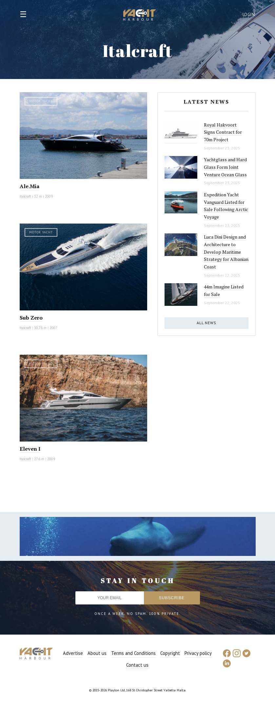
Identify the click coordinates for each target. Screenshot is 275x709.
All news (206, 322)
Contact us (137, 665)
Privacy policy (198, 653)
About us (97, 653)
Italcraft (25, 196)
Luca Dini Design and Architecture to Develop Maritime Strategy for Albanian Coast (226, 252)
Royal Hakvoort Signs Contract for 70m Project (223, 132)
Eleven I (30, 448)
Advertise (73, 653)
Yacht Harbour (139, 15)
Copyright (170, 653)
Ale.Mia (29, 186)
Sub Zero (31, 317)
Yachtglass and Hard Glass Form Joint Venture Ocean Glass (225, 166)
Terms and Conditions (133, 653)
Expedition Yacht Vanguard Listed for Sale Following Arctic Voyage (226, 205)
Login (249, 14)
